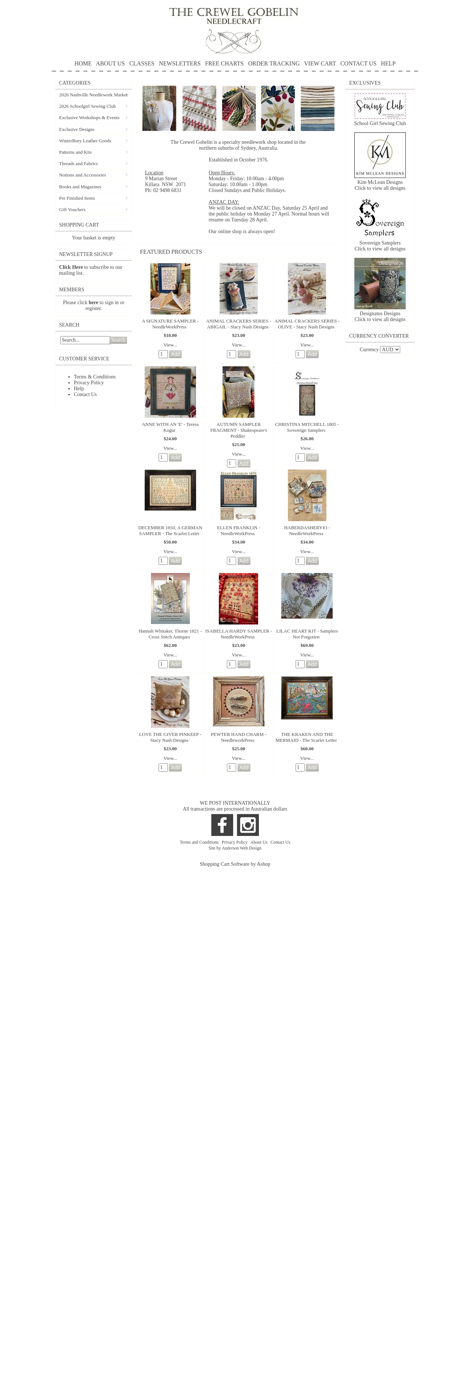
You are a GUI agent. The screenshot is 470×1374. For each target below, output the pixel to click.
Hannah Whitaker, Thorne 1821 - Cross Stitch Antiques (170, 634)
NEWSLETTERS (180, 63)
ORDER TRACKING (274, 63)
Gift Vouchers (72, 209)
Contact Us (85, 394)
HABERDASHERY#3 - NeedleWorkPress (307, 530)
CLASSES (141, 63)
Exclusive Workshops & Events (89, 117)
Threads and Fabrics (78, 163)
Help (79, 388)
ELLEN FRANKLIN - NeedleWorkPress (238, 530)
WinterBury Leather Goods (85, 140)
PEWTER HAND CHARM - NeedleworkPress (238, 737)
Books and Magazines (80, 186)
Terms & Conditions (95, 377)
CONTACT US (358, 63)
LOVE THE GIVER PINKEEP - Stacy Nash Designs (170, 737)
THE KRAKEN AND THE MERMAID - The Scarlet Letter (306, 737)
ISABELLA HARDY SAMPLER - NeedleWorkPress (238, 634)
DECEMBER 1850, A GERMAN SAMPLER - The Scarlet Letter (170, 530)
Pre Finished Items (77, 198)
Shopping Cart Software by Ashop (235, 864)
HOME (83, 63)
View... (170, 345)
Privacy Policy (89, 382)
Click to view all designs (380, 188)
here (93, 302)
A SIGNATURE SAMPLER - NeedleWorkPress (170, 324)
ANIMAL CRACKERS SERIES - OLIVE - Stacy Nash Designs (307, 324)
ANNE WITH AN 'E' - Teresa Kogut (170, 427)
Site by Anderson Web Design (235, 848)
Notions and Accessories (82, 175)
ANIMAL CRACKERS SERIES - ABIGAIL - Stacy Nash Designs (238, 324)
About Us (259, 842)
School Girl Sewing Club (380, 123)
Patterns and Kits (75, 152)
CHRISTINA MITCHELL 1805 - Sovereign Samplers (307, 427)
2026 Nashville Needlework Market (93, 94)
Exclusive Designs (76, 129)
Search (118, 340)
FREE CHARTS (224, 63)
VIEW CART (320, 63)
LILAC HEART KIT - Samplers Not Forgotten (307, 634)
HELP (235, 66)
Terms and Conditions (200, 842)
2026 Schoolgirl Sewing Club (87, 106)
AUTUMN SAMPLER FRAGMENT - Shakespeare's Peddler (238, 430)
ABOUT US (110, 63)
